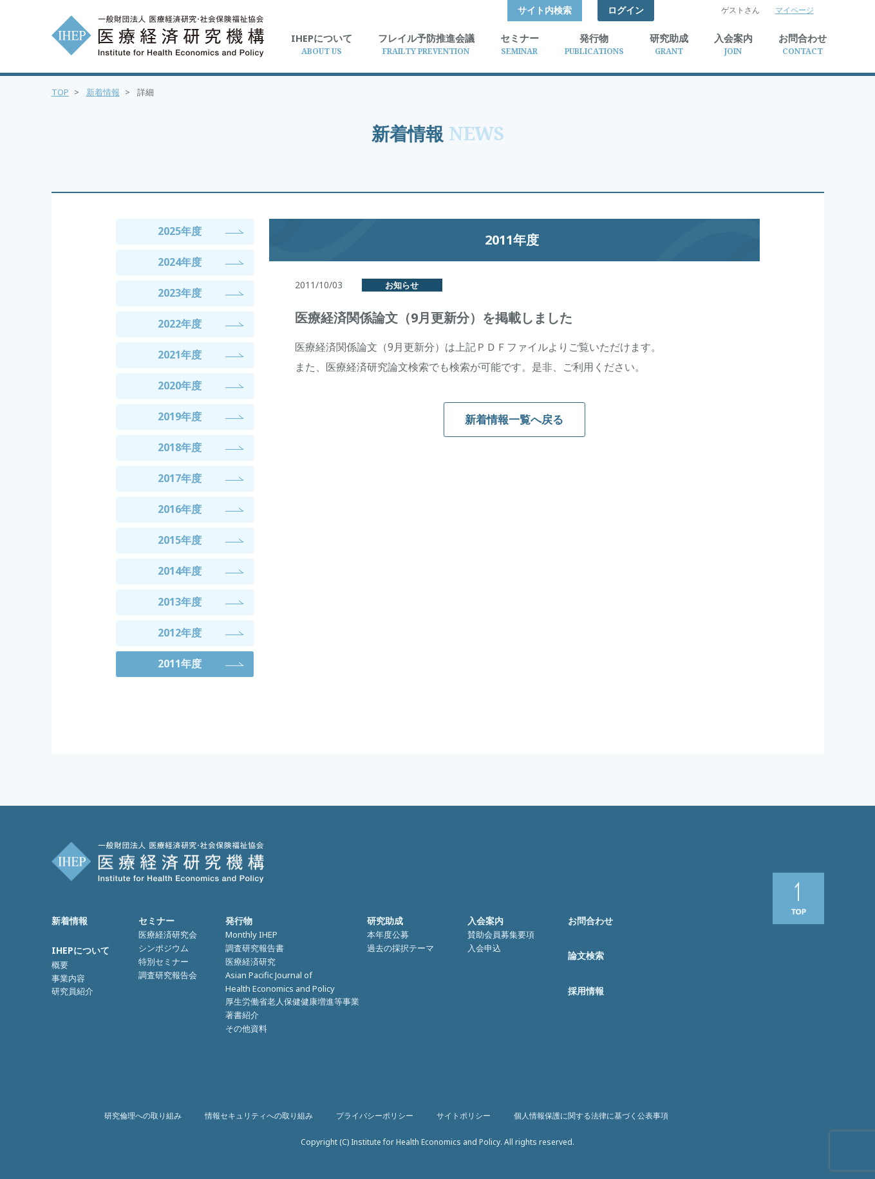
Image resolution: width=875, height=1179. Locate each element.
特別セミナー (163, 961)
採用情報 (586, 991)
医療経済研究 (250, 961)
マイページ (794, 10)
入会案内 (485, 920)
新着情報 (103, 92)
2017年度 (180, 478)
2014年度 (180, 571)
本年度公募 (388, 934)
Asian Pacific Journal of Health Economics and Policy (280, 981)
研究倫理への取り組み (143, 1115)
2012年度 (180, 633)
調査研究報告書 (254, 948)
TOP (60, 92)
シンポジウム (163, 948)
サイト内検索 (545, 10)
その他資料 (246, 1028)
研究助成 (385, 920)
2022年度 (180, 324)
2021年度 (180, 355)
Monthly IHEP (251, 934)
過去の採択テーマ (400, 948)
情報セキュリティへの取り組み (259, 1115)
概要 (60, 964)
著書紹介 (242, 1015)
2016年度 (180, 509)
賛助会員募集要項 (500, 934)
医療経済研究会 (167, 934)
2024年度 (180, 262)
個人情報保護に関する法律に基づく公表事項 (591, 1115)
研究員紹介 (72, 991)
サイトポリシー (464, 1115)
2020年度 (180, 385)
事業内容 (68, 978)
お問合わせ (590, 920)
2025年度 (180, 231)
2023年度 (180, 293)
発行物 (238, 920)
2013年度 (180, 602)
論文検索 (586, 955)
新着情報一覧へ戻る (514, 419)
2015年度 (180, 540)
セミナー (156, 920)
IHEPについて (80, 950)
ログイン (626, 10)
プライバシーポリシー (374, 1115)
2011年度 (180, 663)
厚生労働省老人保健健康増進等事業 (292, 1001)
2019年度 (180, 416)
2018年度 (180, 447)
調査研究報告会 (167, 975)
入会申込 (484, 948)
